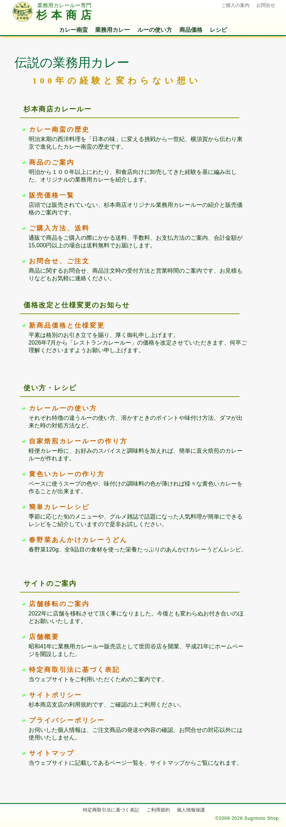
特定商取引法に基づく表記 (74, 669)
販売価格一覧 (51, 195)
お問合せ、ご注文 (59, 261)
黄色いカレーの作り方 (67, 474)
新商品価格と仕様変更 (67, 325)
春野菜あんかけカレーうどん (78, 539)
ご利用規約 (158, 810)
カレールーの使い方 (63, 408)
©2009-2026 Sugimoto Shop (247, 818)
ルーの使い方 (154, 30)
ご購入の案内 (235, 5)
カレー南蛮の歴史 (59, 129)
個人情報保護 (191, 810)
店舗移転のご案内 (59, 604)
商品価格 (190, 30)
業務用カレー (112, 30)
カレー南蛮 (73, 30)
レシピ (218, 30)
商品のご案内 (51, 162)
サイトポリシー (55, 695)
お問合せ (265, 5)
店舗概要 (44, 636)
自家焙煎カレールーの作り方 (78, 441)
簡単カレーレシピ (59, 507)
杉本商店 (54, 15)
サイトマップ (51, 753)
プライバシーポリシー (67, 720)
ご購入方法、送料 (59, 228)
